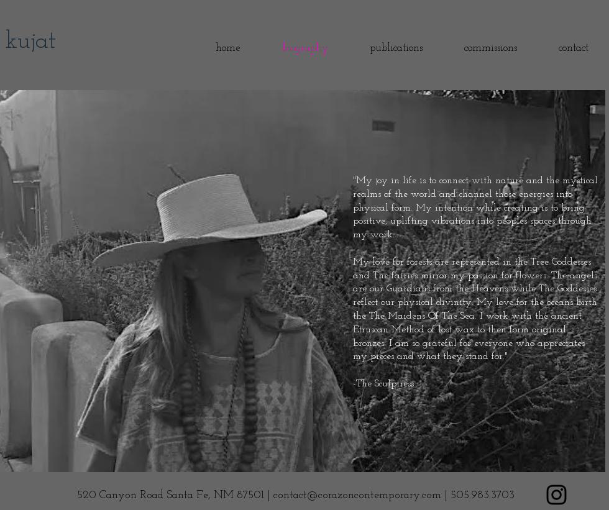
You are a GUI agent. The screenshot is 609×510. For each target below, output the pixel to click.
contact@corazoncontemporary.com (357, 495)
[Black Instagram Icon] (556, 494)
